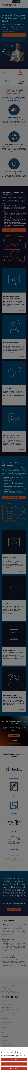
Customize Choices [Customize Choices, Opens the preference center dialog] (14, 1059)
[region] (14, 1059)
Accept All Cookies (14, 1068)
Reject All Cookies (14, 1064)
